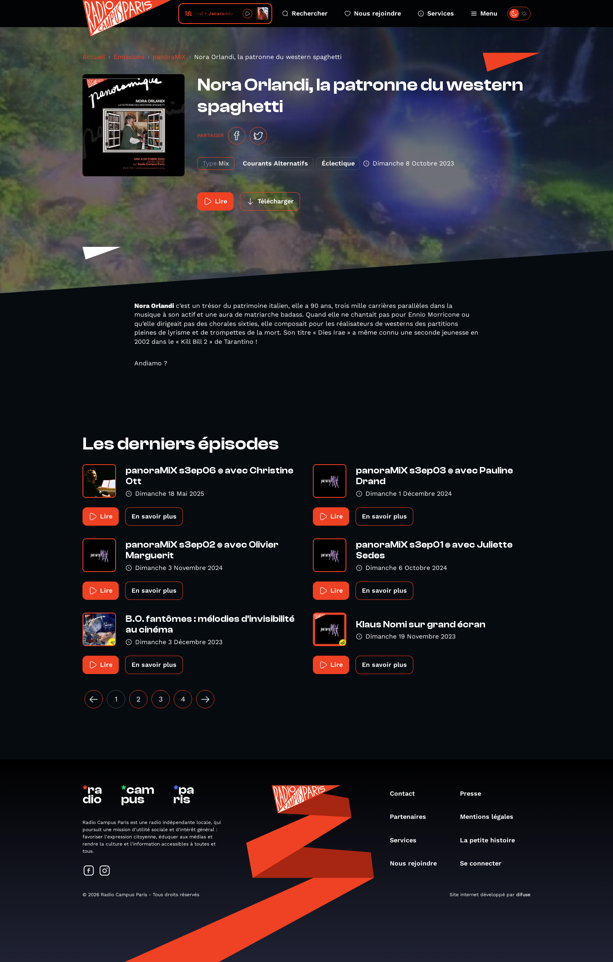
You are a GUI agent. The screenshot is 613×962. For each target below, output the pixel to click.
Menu (484, 13)
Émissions (129, 57)
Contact (406, 793)
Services (436, 13)
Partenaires (412, 816)
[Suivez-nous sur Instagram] (104, 871)
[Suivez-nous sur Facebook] (89, 871)
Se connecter (484, 863)
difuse (523, 894)
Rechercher (305, 13)
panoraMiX (169, 57)
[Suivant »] (205, 699)
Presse (474, 793)
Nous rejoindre (372, 13)
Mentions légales (490, 816)
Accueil (94, 57)
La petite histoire (491, 840)
